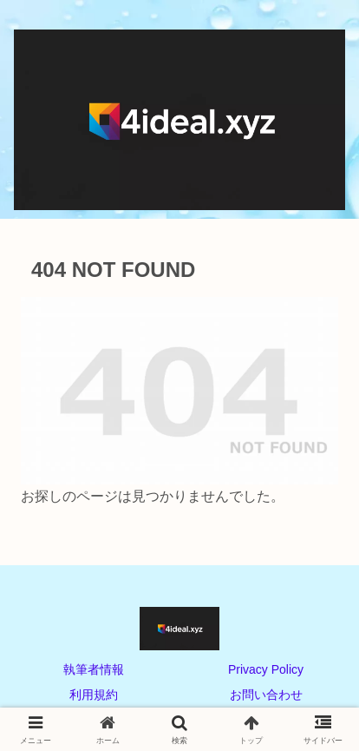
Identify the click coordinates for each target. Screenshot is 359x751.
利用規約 (93, 695)
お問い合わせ (266, 695)
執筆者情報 (93, 669)
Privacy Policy (266, 669)
